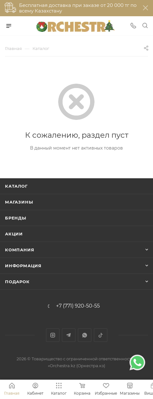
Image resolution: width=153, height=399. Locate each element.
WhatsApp (84, 335)
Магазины (19, 202)
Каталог (16, 186)
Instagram (52, 335)
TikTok (100, 335)
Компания (19, 249)
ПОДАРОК (17, 281)
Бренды (15, 217)
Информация (23, 265)
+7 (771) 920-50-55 (78, 305)
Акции (14, 233)
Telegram (68, 335)
